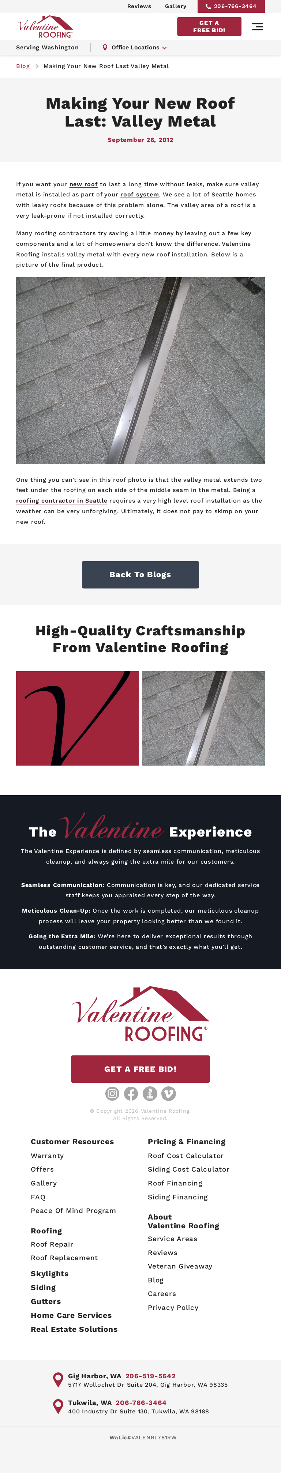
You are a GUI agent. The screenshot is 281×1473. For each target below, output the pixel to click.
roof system (139, 194)
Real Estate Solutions (74, 1329)
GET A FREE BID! (209, 26)
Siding (43, 1287)
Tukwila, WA (90, 1402)
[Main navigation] (257, 26)
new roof (84, 184)
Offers (42, 1169)
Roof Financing (175, 1183)
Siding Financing (178, 1197)
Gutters (46, 1301)
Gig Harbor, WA (94, 1376)
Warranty (47, 1155)
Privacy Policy (173, 1307)
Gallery (175, 6)
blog (23, 66)
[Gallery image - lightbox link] (77, 718)
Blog (156, 1280)
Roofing (46, 1230)
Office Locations (131, 47)
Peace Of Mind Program (73, 1210)
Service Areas (173, 1239)
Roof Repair (52, 1244)
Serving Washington (47, 47)
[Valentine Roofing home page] (45, 26)
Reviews (139, 6)
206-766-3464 (231, 6)
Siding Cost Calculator (189, 1169)
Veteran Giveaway (180, 1266)
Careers (162, 1294)
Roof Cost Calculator (186, 1155)
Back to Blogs (140, 574)
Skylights (50, 1273)
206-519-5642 (150, 1376)
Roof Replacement (64, 1258)
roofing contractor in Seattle (62, 500)
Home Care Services (71, 1315)
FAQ (38, 1197)
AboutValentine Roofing (184, 1221)
